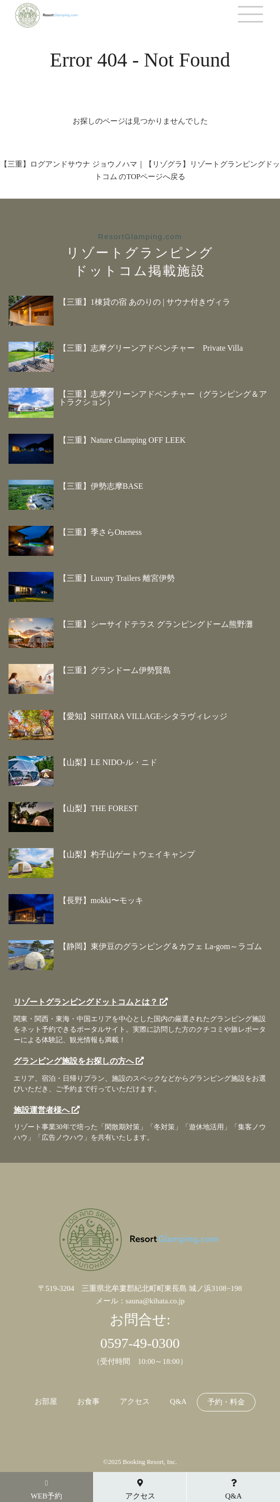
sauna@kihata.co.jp (155, 1301)
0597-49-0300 (140, 1343)
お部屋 (46, 1401)
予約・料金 (226, 1402)
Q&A (178, 1401)
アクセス (135, 1401)
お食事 (88, 1401)
